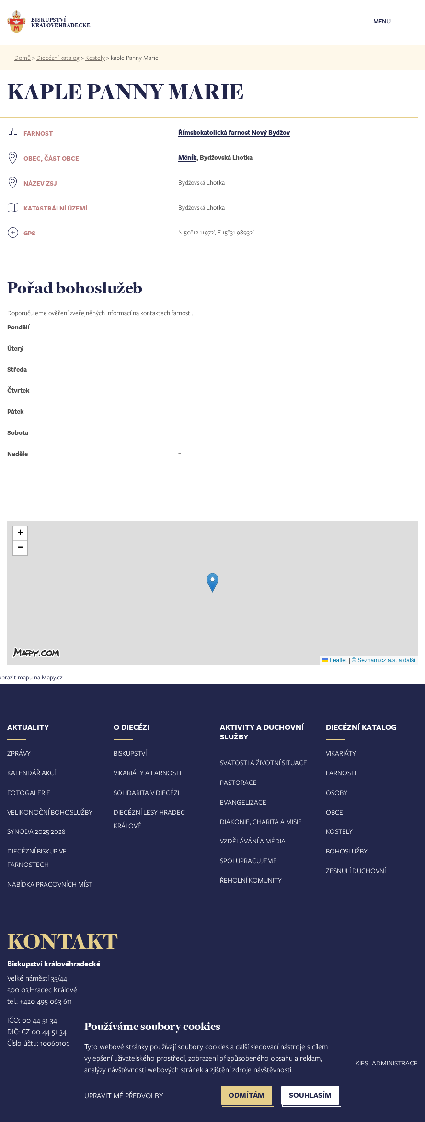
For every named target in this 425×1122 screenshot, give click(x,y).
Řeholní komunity (251, 880)
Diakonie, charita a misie (261, 821)
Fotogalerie (28, 792)
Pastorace (238, 782)
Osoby (336, 792)
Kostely (95, 57)
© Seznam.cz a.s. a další (383, 660)
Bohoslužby (347, 850)
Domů (22, 57)
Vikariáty (341, 753)
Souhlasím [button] (310, 1095)
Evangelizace (243, 801)
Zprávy (19, 753)
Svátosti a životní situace (263, 762)
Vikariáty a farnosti (147, 772)
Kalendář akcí (31, 772)
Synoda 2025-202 (34, 831)
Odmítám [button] (246, 1095)
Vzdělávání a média (253, 840)
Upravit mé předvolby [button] (123, 1095)
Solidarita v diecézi (146, 792)
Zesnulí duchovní (356, 870)
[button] (212, 583)
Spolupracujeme (248, 860)
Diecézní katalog (58, 57)
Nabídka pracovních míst (49, 883)
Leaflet (334, 660)
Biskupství (130, 753)
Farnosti (341, 772)
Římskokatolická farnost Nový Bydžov (234, 132)
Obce (334, 812)
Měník (187, 157)
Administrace (395, 1062)
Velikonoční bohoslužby (49, 812)
